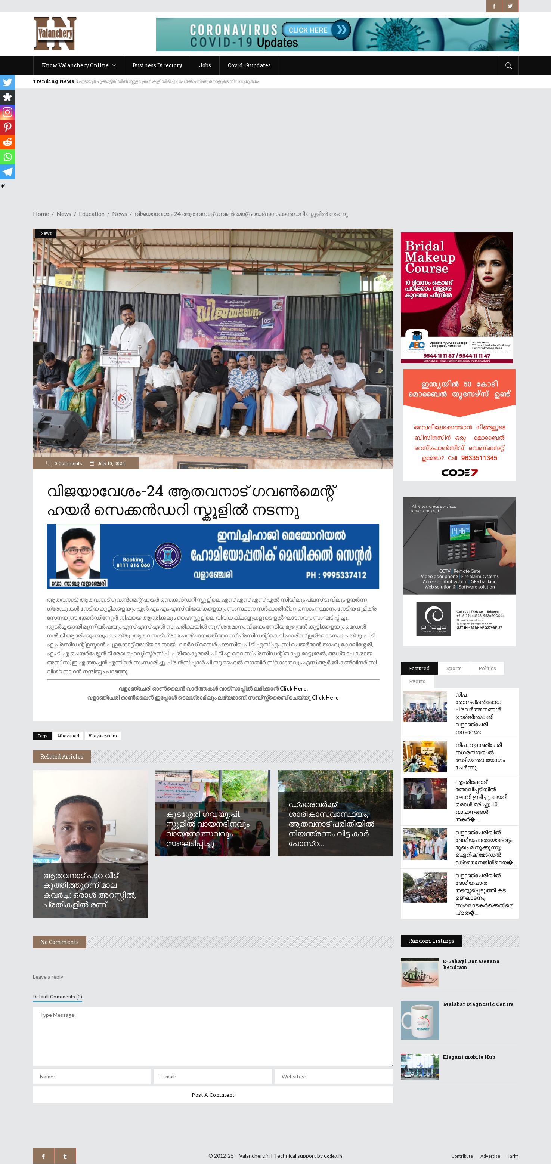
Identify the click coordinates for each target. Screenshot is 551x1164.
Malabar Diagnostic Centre (478, 1004)
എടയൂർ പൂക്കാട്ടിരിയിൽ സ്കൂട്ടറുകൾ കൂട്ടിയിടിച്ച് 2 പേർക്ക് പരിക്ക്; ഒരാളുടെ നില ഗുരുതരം (169, 81)
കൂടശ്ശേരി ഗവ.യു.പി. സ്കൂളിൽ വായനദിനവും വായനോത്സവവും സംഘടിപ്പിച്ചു (208, 828)
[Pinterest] (7, 127)
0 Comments (68, 463)
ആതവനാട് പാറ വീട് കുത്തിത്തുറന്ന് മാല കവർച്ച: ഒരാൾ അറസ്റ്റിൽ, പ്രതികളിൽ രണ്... (89, 890)
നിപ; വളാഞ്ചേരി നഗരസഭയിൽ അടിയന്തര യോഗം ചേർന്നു (480, 756)
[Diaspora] (7, 97)
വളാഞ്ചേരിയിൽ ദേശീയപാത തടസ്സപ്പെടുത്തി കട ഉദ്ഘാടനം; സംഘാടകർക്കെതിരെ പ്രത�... (484, 893)
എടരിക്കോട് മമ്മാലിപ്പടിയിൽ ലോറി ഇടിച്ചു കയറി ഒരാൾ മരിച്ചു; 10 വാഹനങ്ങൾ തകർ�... (481, 800)
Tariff (513, 1156)
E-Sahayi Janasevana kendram (471, 964)
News (63, 213)
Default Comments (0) (57, 997)
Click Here (293, 688)
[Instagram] (7, 112)
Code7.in (333, 1156)
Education (92, 213)
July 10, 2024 (110, 463)
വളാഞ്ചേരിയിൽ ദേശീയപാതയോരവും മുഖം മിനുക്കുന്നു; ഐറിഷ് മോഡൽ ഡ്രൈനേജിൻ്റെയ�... (486, 847)
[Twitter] (7, 82)
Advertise (490, 1156)
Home (41, 213)
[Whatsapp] (7, 156)
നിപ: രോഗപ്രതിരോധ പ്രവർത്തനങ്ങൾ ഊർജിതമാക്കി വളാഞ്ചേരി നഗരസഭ (478, 713)
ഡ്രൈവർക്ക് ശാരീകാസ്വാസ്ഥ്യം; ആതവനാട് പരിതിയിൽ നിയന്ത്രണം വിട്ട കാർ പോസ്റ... (331, 823)
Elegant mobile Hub (469, 1057)
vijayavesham (103, 735)
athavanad (68, 735)
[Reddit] (7, 142)
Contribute (462, 1156)
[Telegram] (7, 171)
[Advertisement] (276, 144)
